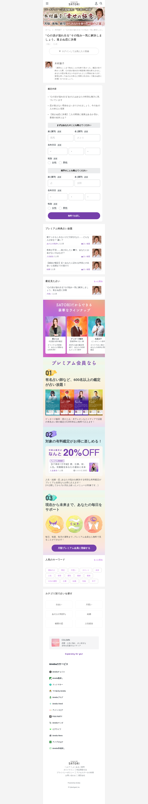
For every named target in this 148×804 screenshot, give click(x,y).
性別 (50, 158)
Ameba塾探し (57, 678)
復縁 (79, 576)
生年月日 (52, 145)
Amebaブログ (57, 697)
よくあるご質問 (78, 767)
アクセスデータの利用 (85, 773)
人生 (50, 576)
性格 (84, 581)
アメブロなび (57, 742)
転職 (74, 581)
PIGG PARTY (57, 716)
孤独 (88, 576)
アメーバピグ (57, 710)
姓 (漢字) (52, 131)
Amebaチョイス (58, 672)
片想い (73, 570)
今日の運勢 (52, 581)
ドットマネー (57, 684)
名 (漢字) (79, 131)
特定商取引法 (81, 770)
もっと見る (98, 281)
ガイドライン (69, 770)
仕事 (64, 581)
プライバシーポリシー (65, 773)
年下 (94, 581)
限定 (63, 570)
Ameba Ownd (57, 704)
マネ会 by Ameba (58, 691)
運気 (69, 576)
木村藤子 (58, 30)
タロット (85, 570)
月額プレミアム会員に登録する (74, 548)
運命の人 (51, 570)
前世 (59, 576)
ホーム (48, 30)
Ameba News (57, 735)
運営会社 (81, 775)
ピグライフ (56, 729)
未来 (97, 570)
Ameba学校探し (58, 748)
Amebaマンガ (57, 723)
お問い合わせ (70, 775)
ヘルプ (67, 767)
